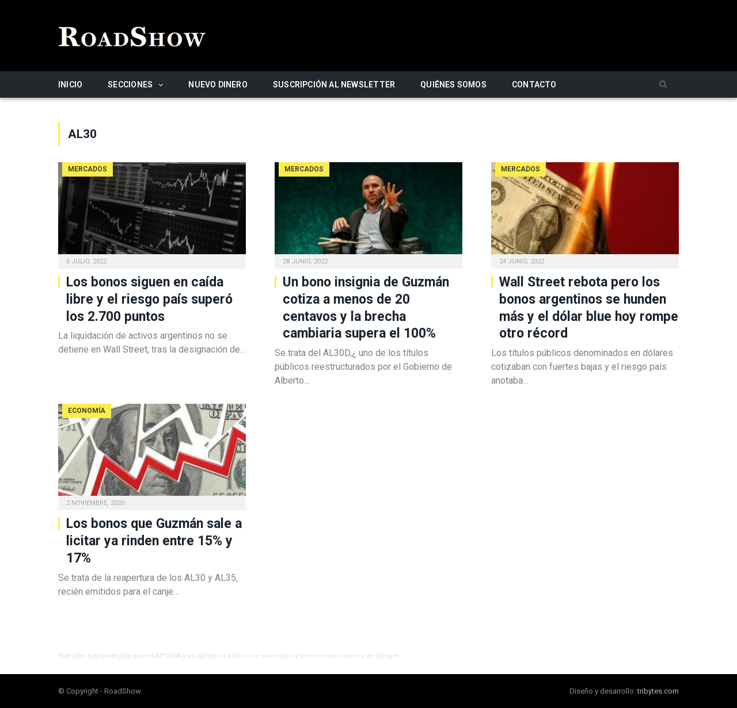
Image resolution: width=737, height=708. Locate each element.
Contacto (534, 84)
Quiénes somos (453, 84)
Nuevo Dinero (218, 84)
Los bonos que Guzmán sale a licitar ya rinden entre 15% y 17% (154, 541)
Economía (86, 411)
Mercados (87, 169)
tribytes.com (658, 691)
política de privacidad (260, 656)
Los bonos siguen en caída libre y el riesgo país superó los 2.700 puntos (149, 299)
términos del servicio (331, 656)
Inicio (70, 84)
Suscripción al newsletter (334, 84)
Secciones (130, 84)
